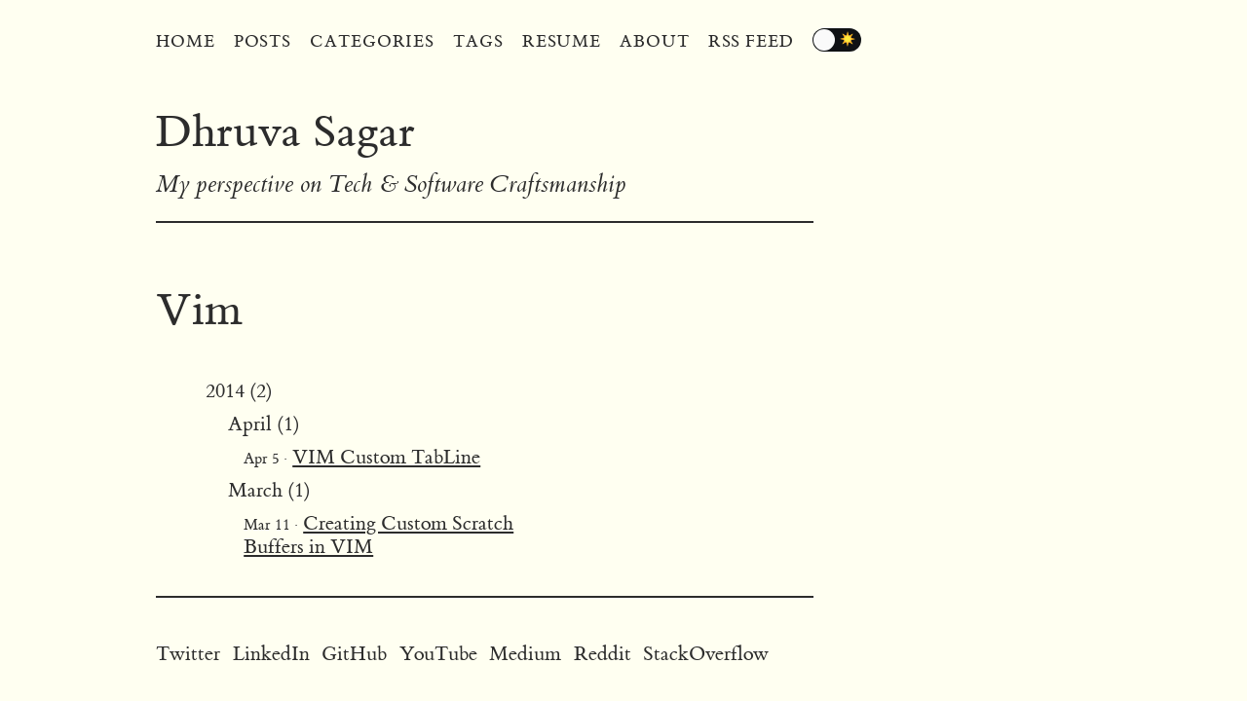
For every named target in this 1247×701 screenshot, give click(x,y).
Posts (263, 42)
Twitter (188, 654)
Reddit (602, 654)
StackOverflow (706, 654)
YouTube (438, 654)
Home (185, 42)
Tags (478, 42)
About (655, 42)
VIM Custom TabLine (386, 457)
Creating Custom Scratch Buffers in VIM (378, 535)
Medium (525, 654)
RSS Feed (751, 42)
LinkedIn (271, 654)
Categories (372, 42)
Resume (561, 42)
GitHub (354, 654)
